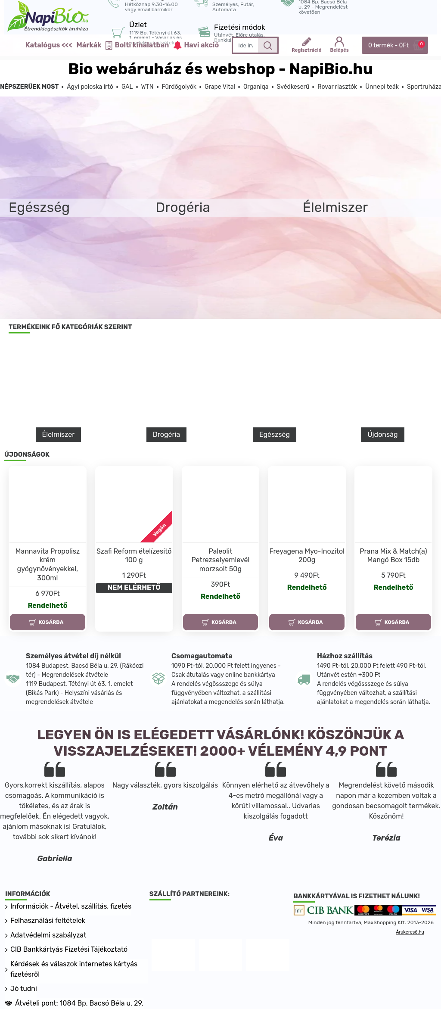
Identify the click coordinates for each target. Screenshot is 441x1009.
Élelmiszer (58, 434)
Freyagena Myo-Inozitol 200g (307, 555)
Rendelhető (47, 605)
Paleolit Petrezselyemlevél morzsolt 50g (220, 560)
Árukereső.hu (410, 932)
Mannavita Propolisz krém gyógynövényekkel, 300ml (48, 564)
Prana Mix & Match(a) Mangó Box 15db (393, 555)
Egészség (274, 434)
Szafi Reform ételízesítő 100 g (134, 555)
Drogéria (166, 434)
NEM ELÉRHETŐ (134, 587)
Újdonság (382, 434)
